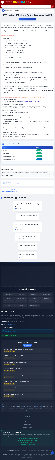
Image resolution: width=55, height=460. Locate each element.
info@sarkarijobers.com (9, 324)
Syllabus (8, 306)
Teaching (21, 306)
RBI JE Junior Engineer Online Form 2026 (13, 369)
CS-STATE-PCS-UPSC (21, 299)
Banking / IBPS (46, 295)
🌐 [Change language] (19, 2)
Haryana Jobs (28, 410)
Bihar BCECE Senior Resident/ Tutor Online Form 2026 (16, 382)
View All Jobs (27, 345)
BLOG (8, 299)
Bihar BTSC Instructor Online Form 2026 (13, 389)
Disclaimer (27, 422)
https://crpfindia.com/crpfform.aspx (30, 101)
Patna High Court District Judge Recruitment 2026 (15, 363)
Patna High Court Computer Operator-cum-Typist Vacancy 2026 (18, 350)
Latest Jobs (46, 299)
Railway (8, 303)
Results (21, 303)
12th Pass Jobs (11, 408)
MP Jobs (21, 410)
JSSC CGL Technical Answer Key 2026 (27, 215)
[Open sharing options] (52, 452)
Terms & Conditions (27, 427)
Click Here (39, 150)
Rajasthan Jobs (9, 410)
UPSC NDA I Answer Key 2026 (27, 255)
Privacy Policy (27, 424)
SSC (46, 303)
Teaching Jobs (45, 406)
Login (15, 2)
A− (29, 2)
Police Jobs (32, 406)
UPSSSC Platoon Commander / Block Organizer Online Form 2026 (19, 376)
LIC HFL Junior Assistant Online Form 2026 (13, 356)
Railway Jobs (19, 406)
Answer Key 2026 (38, 408)
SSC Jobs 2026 (6, 406)
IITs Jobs (34, 299)
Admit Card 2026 (29, 408)
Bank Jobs (26, 406)
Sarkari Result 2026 (20, 408)
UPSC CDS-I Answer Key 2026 (27, 245)
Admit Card (21, 295)
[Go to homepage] (3, 10)
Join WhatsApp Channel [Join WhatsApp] (9, 336)
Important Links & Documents (27, 19)
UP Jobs (45, 408)
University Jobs (33, 306)
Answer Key (9, 10)
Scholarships (34, 303)
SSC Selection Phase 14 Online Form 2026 (13, 395)
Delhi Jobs (16, 410)
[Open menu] (31, 2)
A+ (26, 2)
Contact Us (27, 419)
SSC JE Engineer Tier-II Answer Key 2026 (27, 236)
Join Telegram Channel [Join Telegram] (9, 331)
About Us (27, 416)
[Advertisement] (27, 277)
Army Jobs (38, 406)
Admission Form (8, 295)
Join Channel (39, 156)
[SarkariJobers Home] (6, 2)
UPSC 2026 (13, 406)
